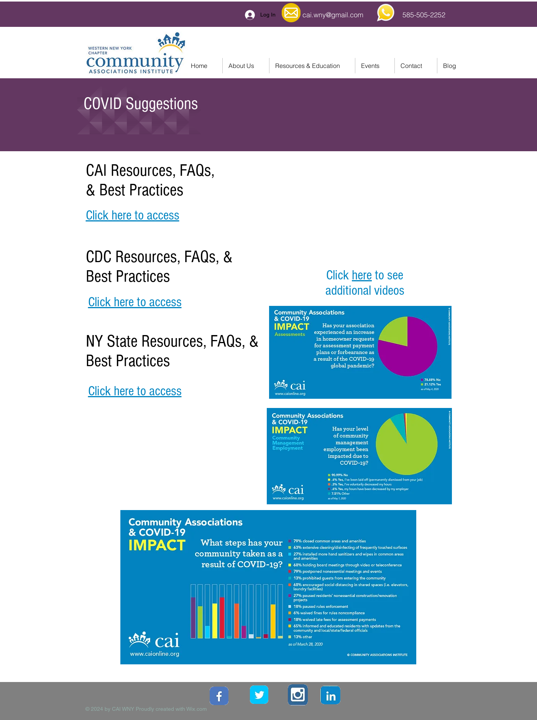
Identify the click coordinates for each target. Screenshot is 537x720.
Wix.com (196, 709)
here (362, 275)
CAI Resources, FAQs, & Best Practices (150, 180)
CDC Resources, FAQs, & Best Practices (159, 266)
